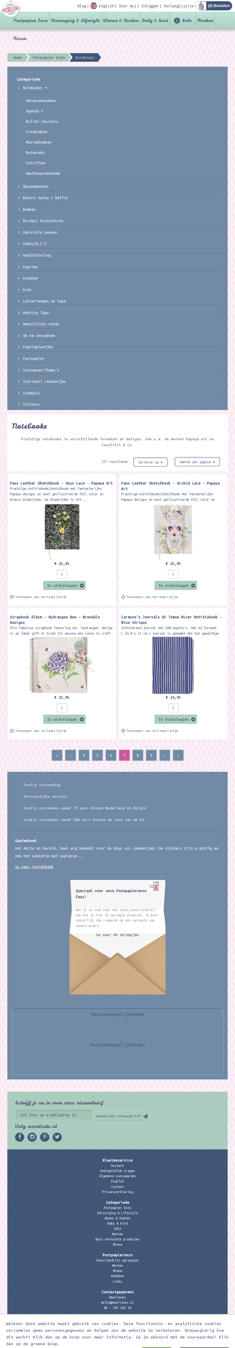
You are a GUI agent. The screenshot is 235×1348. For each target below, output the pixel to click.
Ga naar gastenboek (34, 866)
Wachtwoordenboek (43, 173)
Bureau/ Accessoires (43, 220)
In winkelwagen (62, 585)
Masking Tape (36, 312)
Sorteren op (150, 462)
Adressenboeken (41, 100)
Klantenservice (117, 1160)
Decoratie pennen (40, 232)
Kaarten (30, 267)
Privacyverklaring (117, 1192)
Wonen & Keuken (121, 20)
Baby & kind (155, 20)
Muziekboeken (39, 142)
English (117, 1181)
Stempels (31, 393)
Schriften (35, 163)
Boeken (29, 209)
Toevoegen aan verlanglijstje (41, 597)
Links (117, 1281)
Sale (187, 20)
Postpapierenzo (117, 1255)
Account (117, 1165)
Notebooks (35, 88)
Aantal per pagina (197, 462)
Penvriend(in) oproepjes (117, 1260)
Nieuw (19, 38)
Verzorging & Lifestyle (75, 20)
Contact (117, 1187)
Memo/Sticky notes (41, 324)
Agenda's (34, 111)
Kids (27, 290)
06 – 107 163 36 (117, 1308)
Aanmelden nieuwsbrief (118, 1116)
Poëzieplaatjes (38, 347)
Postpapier (33, 358)
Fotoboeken (36, 132)
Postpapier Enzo (30, 20)
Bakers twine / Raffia (45, 198)
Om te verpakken (39, 335)
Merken (205, 20)
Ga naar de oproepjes (117, 934)
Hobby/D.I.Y (35, 243)
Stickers (31, 404)
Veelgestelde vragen (117, 1171)
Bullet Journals (42, 121)
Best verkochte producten (117, 1239)
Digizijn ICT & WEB (206, 1342)
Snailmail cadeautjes (44, 381)
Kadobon (30, 278)
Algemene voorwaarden (117, 1176)
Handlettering (37, 255)
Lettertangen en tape (44, 301)
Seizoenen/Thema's (41, 370)
